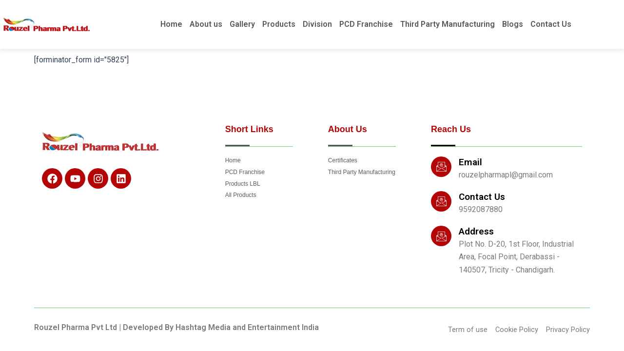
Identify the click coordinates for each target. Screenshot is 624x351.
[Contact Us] (441, 200)
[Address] (441, 235)
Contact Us (550, 24)
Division (317, 24)
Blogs (512, 24)
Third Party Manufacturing (447, 24)
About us (206, 24)
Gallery (242, 24)
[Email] (441, 166)
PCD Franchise (366, 24)
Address (476, 230)
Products (278, 24)
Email (470, 161)
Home (171, 24)
